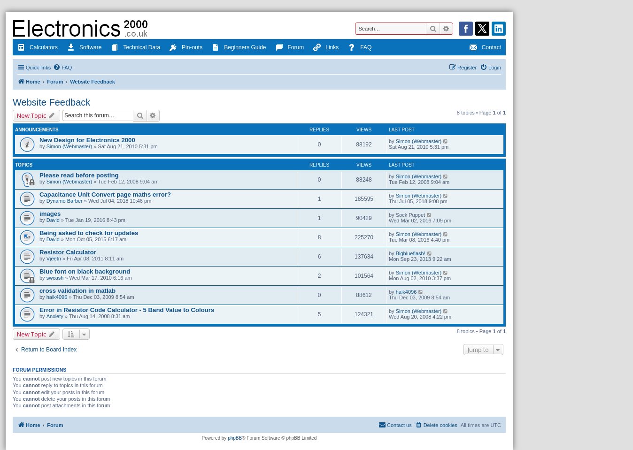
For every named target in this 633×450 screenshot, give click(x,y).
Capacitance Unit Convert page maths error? (105, 194)
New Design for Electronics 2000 (87, 140)
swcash (55, 278)
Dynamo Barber (64, 201)
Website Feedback (51, 102)
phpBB (235, 438)
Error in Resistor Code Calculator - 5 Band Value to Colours (126, 309)
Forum (290, 48)
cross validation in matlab (77, 290)
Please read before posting (79, 175)
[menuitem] (62, 67)
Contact (485, 48)
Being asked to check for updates (88, 232)
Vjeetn (53, 258)
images (50, 213)
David (53, 220)
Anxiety (54, 316)
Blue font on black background (84, 271)
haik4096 (57, 297)
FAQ (359, 48)
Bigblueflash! (410, 253)
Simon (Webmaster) (69, 146)
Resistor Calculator (67, 252)
